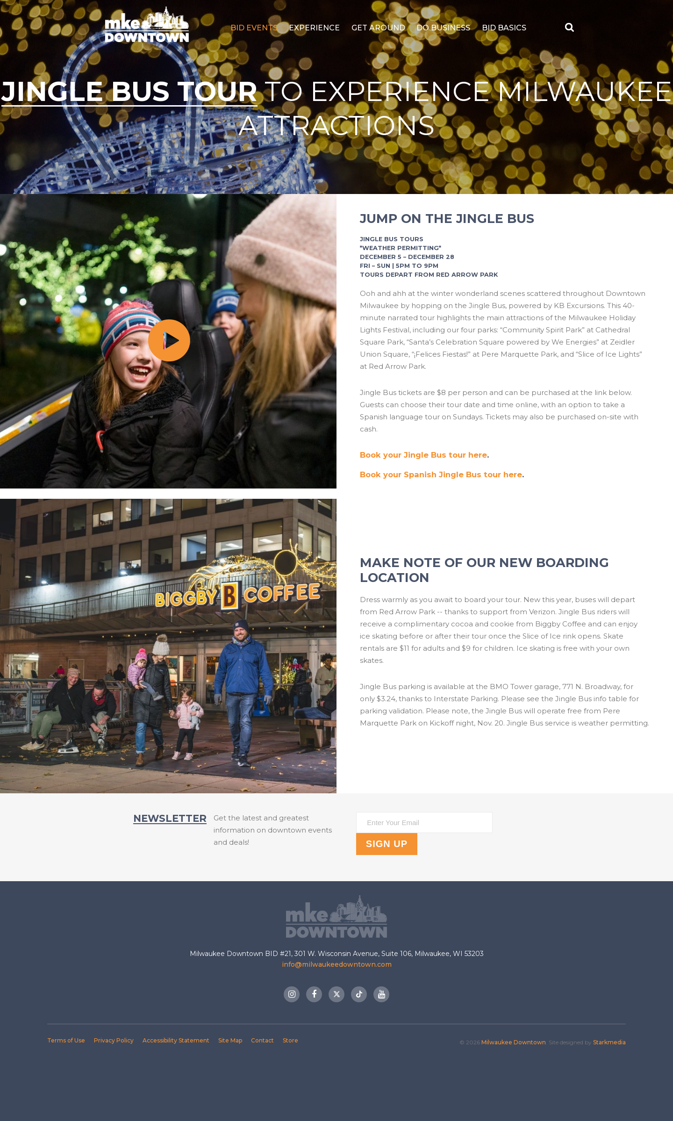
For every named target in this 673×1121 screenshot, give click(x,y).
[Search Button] (574, 28)
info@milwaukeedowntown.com (337, 964)
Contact (262, 1039)
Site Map (230, 1039)
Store (290, 1039)
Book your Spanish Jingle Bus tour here (442, 474)
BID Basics (507, 27)
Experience (317, 27)
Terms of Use (66, 1039)
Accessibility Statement (176, 1039)
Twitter (336, 994)
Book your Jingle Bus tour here (424, 455)
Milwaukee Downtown (143, 28)
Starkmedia (609, 1041)
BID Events (256, 27)
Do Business (446, 27)
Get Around (381, 27)
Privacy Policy (114, 1039)
